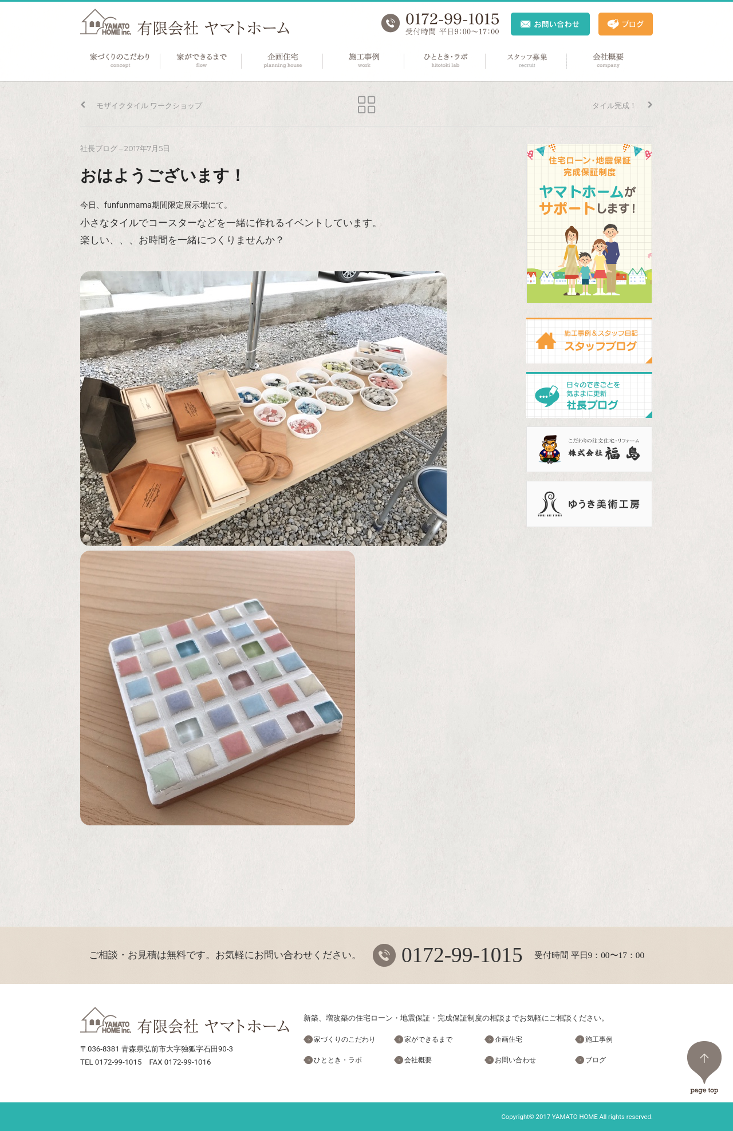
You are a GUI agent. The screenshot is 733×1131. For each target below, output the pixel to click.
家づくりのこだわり (120, 61)
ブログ (595, 1060)
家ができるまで (201, 61)
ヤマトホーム (184, 22)
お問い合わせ (515, 1060)
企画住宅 (283, 61)
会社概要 (608, 61)
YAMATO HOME (575, 1117)
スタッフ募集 (527, 61)
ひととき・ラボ (445, 61)
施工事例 (364, 61)
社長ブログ (98, 148)
